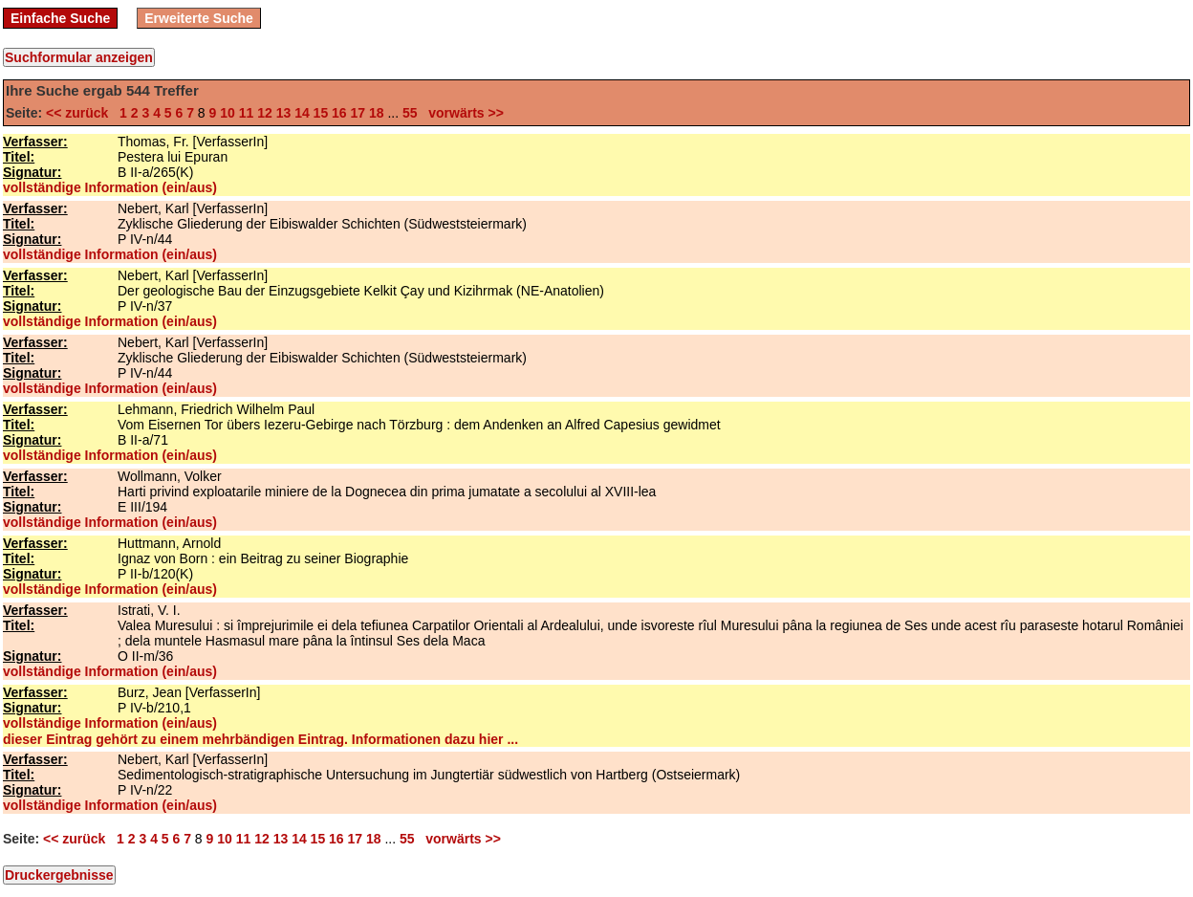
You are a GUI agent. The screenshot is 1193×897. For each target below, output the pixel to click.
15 (321, 112)
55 (410, 112)
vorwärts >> (463, 112)
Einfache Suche (60, 18)
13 (284, 112)
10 (227, 112)
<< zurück (81, 112)
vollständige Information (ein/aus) (110, 187)
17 (358, 112)
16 (339, 112)
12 (264, 112)
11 (246, 112)
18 (376, 112)
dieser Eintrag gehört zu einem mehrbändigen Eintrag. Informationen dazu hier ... (260, 739)
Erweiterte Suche (198, 18)
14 (302, 112)
